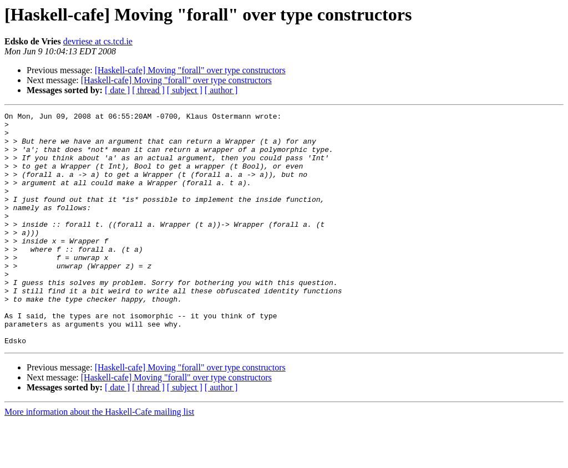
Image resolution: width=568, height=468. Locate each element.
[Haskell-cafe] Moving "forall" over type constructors (190, 70)
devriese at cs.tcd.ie (98, 41)
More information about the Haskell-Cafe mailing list (99, 458)
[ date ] (117, 90)
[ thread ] (148, 90)
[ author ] (221, 90)
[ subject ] (184, 90)
